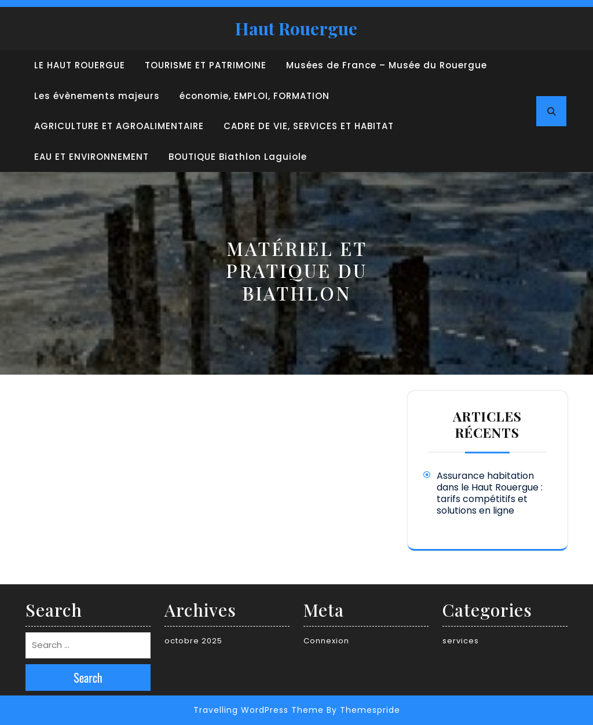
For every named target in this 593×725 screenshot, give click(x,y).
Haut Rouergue (296, 28)
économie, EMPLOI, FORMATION (255, 96)
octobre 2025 (193, 640)
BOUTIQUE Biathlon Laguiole (238, 157)
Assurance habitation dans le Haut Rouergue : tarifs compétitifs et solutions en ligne (490, 493)
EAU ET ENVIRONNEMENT (91, 157)
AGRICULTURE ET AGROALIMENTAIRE (119, 126)
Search (88, 677)
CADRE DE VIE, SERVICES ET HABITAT (309, 126)
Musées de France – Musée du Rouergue (386, 65)
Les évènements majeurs (97, 96)
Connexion (326, 640)
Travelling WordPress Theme (258, 710)
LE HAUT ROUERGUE (79, 65)
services (460, 640)
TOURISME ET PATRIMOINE (205, 65)
